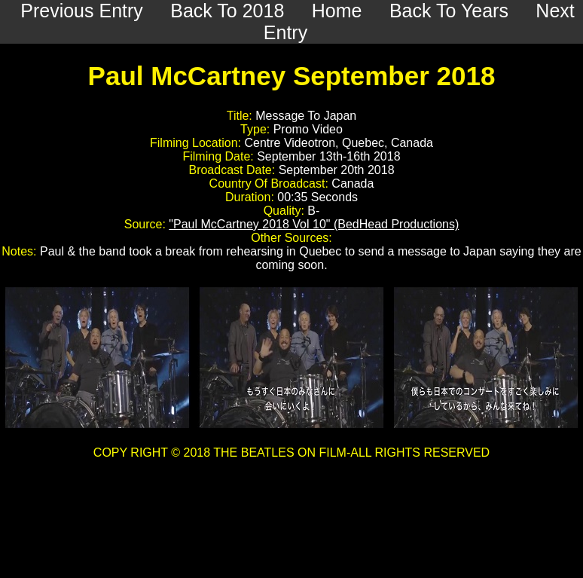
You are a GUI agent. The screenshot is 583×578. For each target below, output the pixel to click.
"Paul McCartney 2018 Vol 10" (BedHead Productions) (314, 224)
